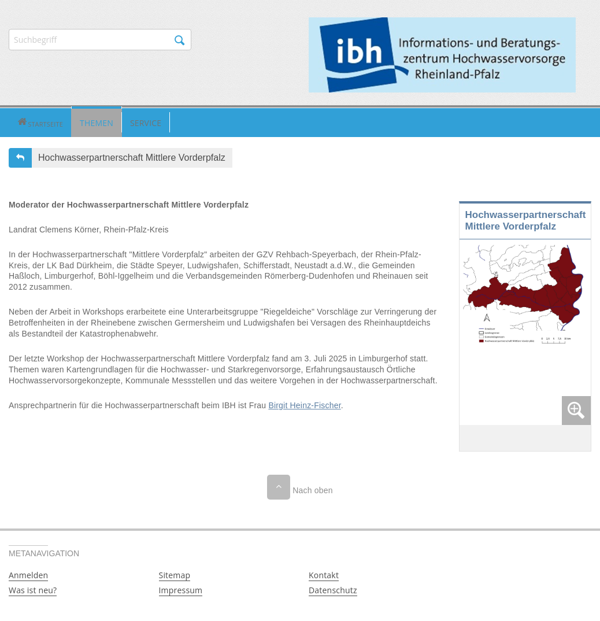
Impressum (181, 588)
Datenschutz (333, 588)
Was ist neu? (33, 588)
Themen (62, 121)
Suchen (179, 40)
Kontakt (324, 573)
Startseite (23, 122)
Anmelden (28, 573)
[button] (23, 122)
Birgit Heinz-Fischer (304, 404)
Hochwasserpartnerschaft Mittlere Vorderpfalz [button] (131, 156)
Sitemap (175, 573)
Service (111, 121)
